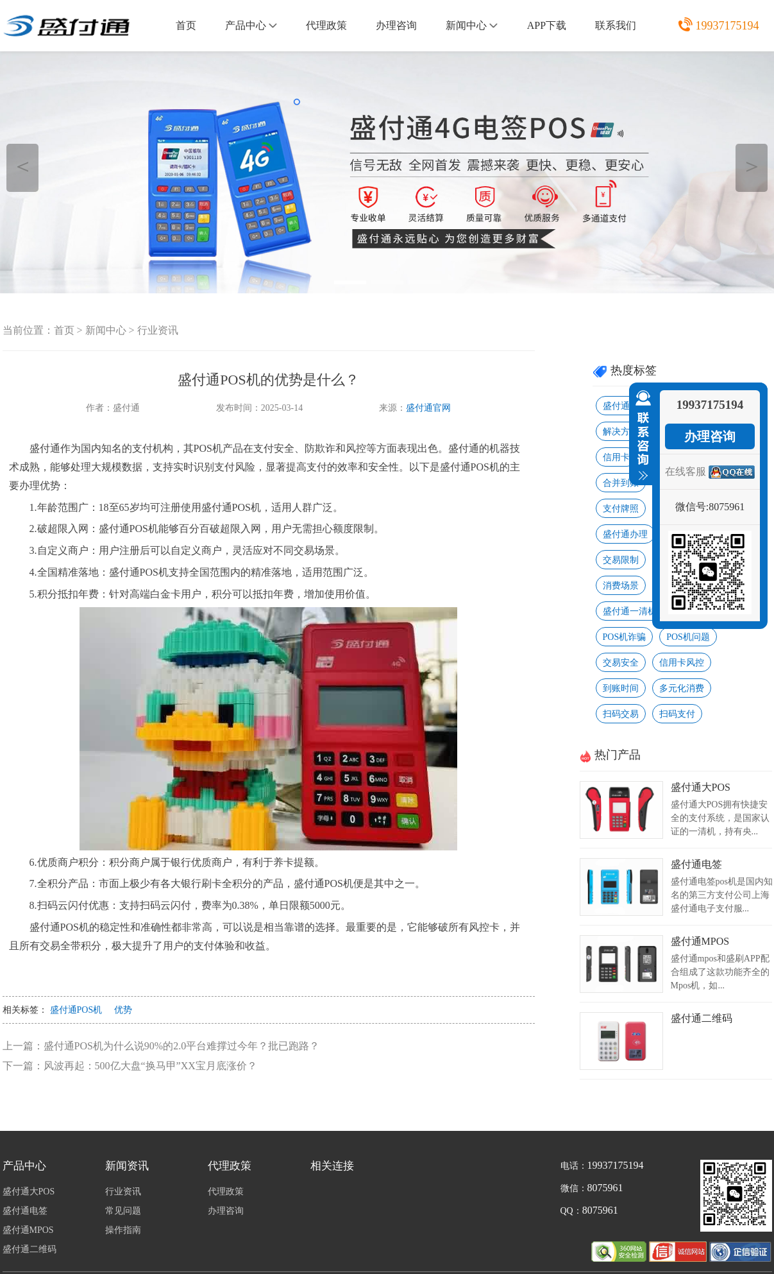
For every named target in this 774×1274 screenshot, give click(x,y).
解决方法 (621, 431)
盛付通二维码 (701, 1018)
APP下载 (546, 25)
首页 (186, 25)
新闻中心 (472, 25)
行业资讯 (157, 330)
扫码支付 (677, 714)
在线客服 (685, 471)
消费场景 (621, 585)
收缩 (640, 436)
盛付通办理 (625, 534)
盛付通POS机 (76, 1010)
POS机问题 (688, 637)
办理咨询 (396, 25)
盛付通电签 (696, 864)
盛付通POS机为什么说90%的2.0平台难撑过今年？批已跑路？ (182, 1045)
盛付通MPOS (700, 941)
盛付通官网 (428, 408)
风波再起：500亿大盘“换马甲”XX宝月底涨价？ (150, 1065)
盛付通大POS (700, 787)
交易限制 (621, 560)
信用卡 (616, 457)
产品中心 (251, 25)
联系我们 (615, 25)
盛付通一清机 (630, 611)
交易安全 (621, 662)
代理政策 (326, 25)
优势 (123, 1010)
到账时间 (621, 688)
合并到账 (621, 483)
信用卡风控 (681, 662)
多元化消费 (681, 688)
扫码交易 (621, 714)
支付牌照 (621, 508)
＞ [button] (752, 165)
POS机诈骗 (624, 637)
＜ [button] (23, 165)
